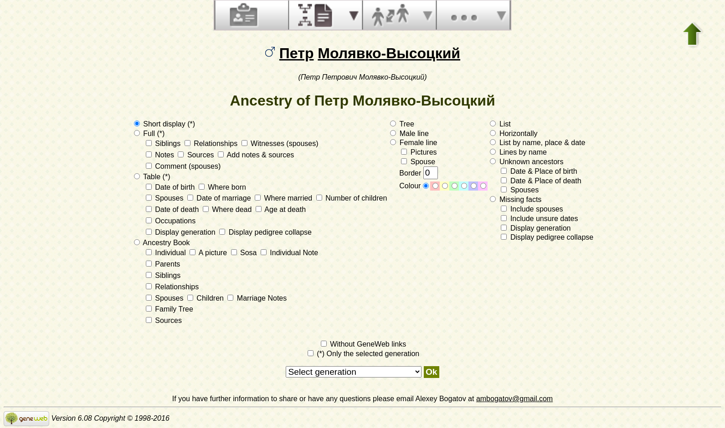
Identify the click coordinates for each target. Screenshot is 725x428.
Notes (161, 155)
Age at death (281, 209)
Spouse (418, 162)
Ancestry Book (162, 243)
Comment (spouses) (183, 166)
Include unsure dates (539, 218)
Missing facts (515, 199)
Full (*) (149, 133)
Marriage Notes (257, 298)
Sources (197, 155)
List (500, 124)
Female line (413, 142)
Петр (296, 53)
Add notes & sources (256, 155)
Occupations (170, 221)
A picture (209, 253)
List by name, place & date (537, 142)
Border (418, 173)
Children (206, 298)
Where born (222, 187)
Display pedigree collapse (265, 232)
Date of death (173, 209)
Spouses (165, 198)
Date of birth (171, 187)
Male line (409, 133)
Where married (284, 198)
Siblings (164, 143)
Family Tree (169, 309)
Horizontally (513, 133)
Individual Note (289, 253)
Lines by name (518, 152)
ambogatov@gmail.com (514, 399)
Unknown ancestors (526, 162)
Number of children (351, 198)
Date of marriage (220, 198)
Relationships (212, 143)
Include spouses (532, 209)
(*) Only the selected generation (363, 354)
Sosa (245, 253)
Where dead (228, 209)
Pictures (419, 152)
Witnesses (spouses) (280, 143)
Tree (402, 124)
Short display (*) (164, 124)
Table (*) (152, 177)
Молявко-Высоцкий (389, 53)
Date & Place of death (541, 181)
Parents (163, 264)
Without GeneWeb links (363, 344)
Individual (167, 253)
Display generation (181, 232)
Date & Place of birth (539, 171)
